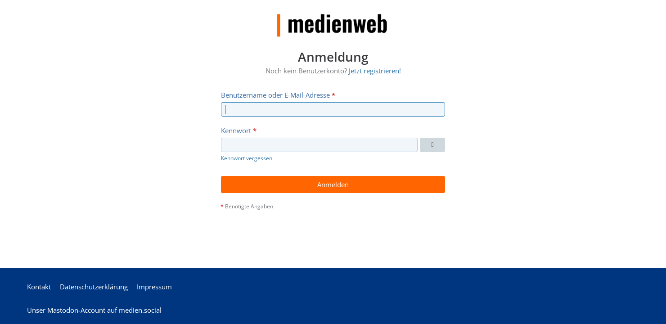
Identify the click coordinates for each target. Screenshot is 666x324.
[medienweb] (333, 18)
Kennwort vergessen (246, 158)
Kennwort (236, 130)
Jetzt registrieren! (375, 70)
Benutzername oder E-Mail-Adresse (275, 94)
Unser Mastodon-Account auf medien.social (94, 310)
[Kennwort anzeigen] (432, 145)
